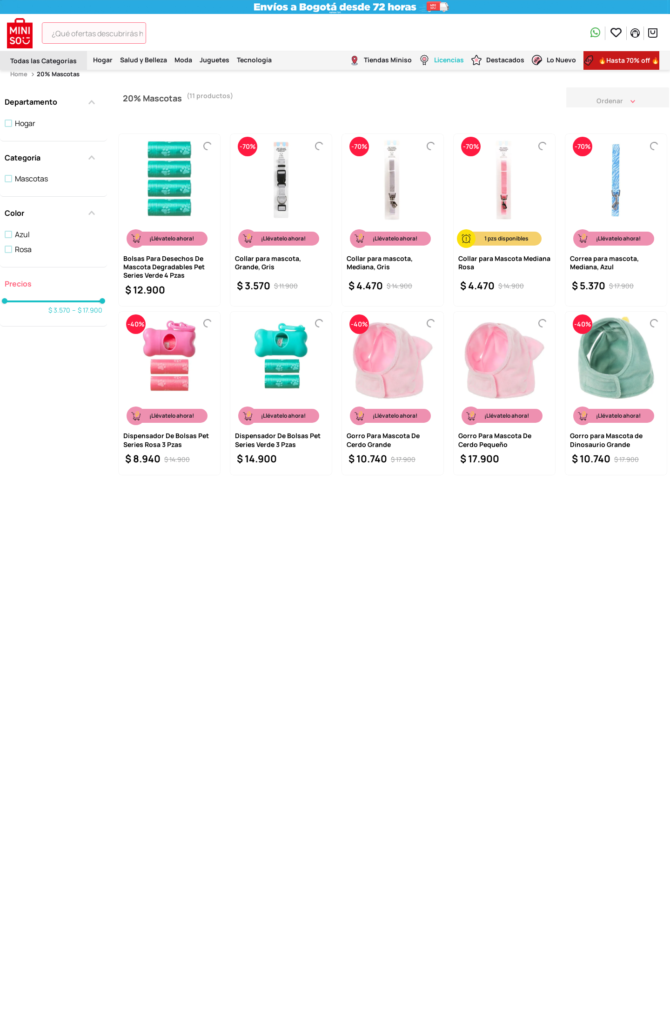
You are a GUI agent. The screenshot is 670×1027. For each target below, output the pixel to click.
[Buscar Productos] (159, 33)
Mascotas (31, 178)
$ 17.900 (87, 310)
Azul (22, 234)
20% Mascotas (58, 74)
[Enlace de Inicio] (19, 74)
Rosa (23, 249)
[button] (53, 102)
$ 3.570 (59, 310)
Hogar (25, 123)
